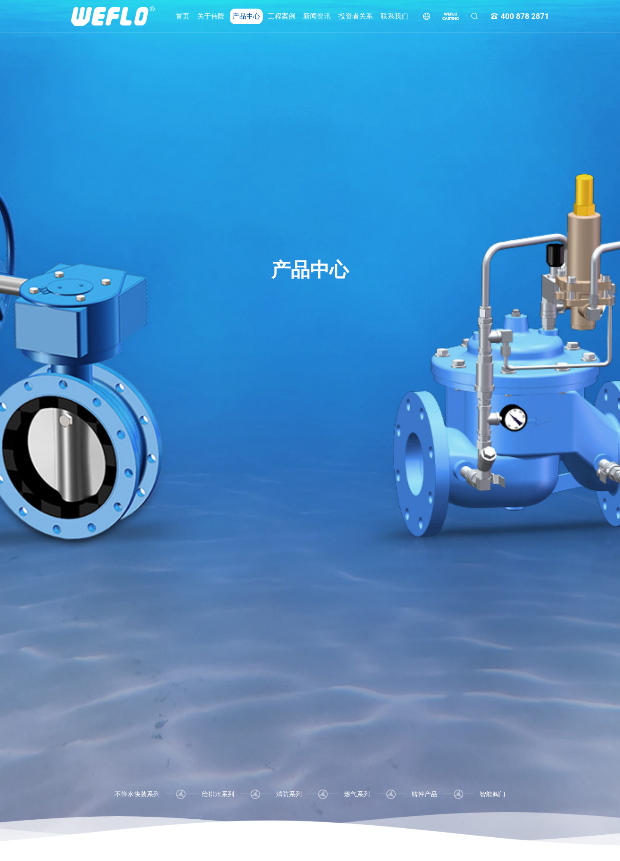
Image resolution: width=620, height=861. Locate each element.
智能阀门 (492, 794)
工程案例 (281, 16)
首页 (182, 16)
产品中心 (246, 16)
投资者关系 (355, 16)
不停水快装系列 (137, 794)
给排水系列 (218, 794)
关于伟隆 (211, 16)
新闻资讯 (317, 16)
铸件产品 (424, 794)
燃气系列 (357, 794)
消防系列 (289, 794)
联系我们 (394, 16)
